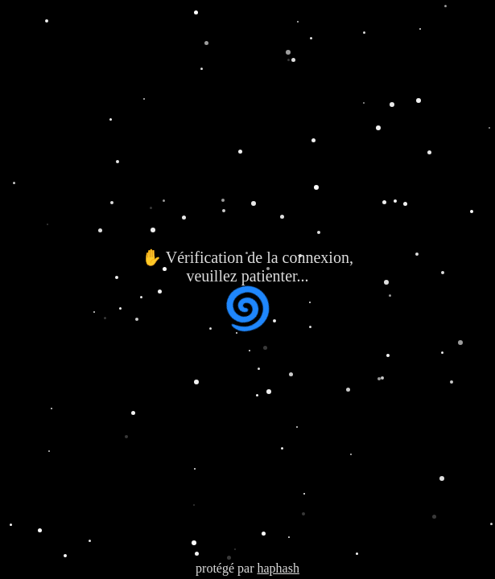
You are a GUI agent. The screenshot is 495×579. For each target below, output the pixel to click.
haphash (278, 568)
